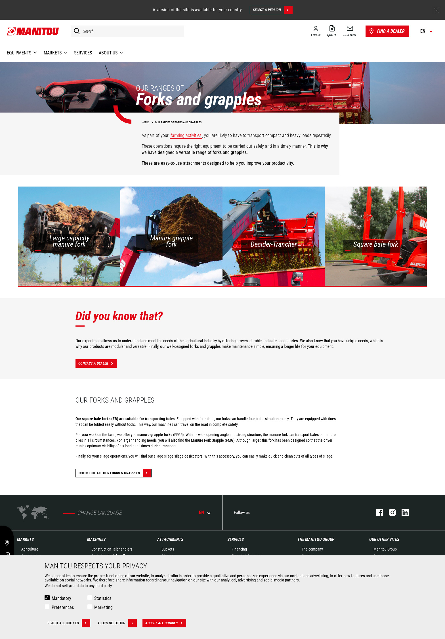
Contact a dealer (97, 363)
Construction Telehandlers (111, 549)
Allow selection (117, 623)
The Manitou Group (315, 539)
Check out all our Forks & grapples (115, 473)
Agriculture (29, 549)
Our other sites (384, 539)
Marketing (103, 607)
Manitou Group (385, 549)
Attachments (170, 539)
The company (312, 549)
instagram (389, 512)
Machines (96, 539)
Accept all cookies (165, 623)
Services (235, 539)
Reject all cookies (68, 623)
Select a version (272, 10)
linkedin (402, 512)
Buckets (167, 549)
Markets (25, 539)
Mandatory (61, 598)
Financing (239, 549)
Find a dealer (386, 31)
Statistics (102, 598)
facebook (376, 512)
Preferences (63, 607)
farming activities (186, 135)
